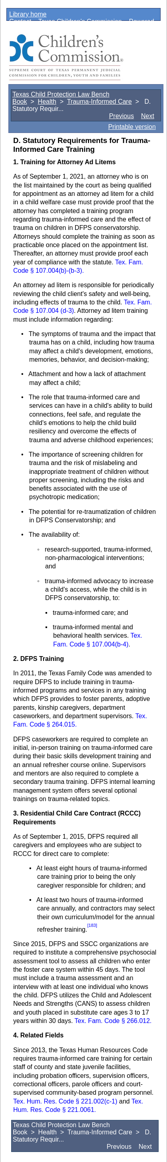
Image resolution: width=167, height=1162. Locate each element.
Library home (27, 14)
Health (47, 101)
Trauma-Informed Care (99, 101)
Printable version (132, 126)
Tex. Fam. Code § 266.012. (113, 1020)
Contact (20, 21)
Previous (121, 116)
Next (147, 116)
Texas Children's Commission (80, 21)
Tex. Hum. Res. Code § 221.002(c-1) (66, 1101)
